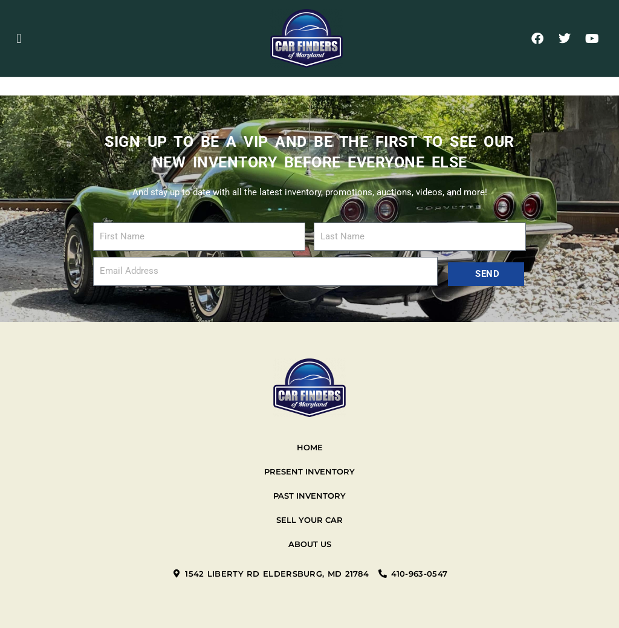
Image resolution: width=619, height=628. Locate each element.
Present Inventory (309, 471)
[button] (19, 38)
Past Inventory (309, 495)
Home (310, 447)
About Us (309, 544)
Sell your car (309, 520)
